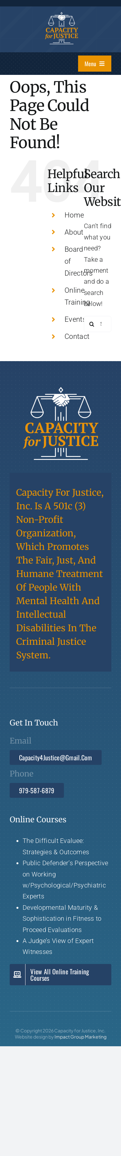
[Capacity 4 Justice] (61, 15)
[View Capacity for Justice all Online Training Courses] (60, 974)
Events (75, 319)
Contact (77, 336)
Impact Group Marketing (80, 1036)
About (74, 232)
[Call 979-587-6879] (37, 790)
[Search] (92, 324)
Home (74, 215)
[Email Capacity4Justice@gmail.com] (56, 757)
